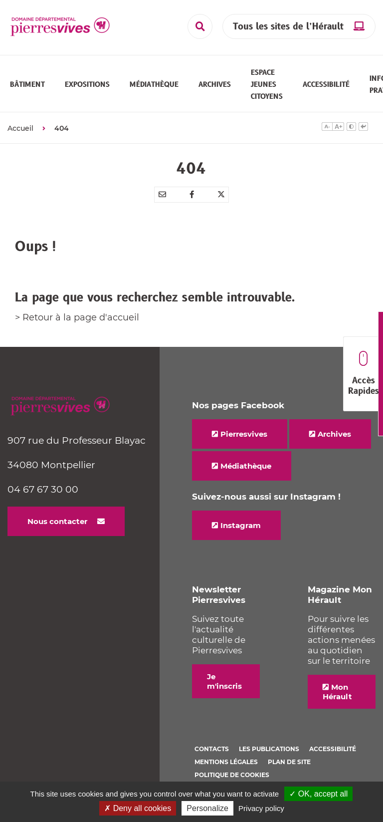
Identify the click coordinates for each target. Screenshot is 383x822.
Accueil (20, 134)
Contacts (211, 755)
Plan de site (289, 768)
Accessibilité (332, 755)
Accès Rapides (363, 374)
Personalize (207, 808)
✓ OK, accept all (318, 794)
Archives (334, 440)
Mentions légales (226, 768)
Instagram (240, 531)
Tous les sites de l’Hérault (288, 26)
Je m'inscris (224, 687)
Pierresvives (243, 440)
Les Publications (269, 755)
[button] (27, 87)
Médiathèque (245, 472)
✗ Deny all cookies (137, 808)
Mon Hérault (337, 697)
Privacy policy (261, 808)
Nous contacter (57, 527)
